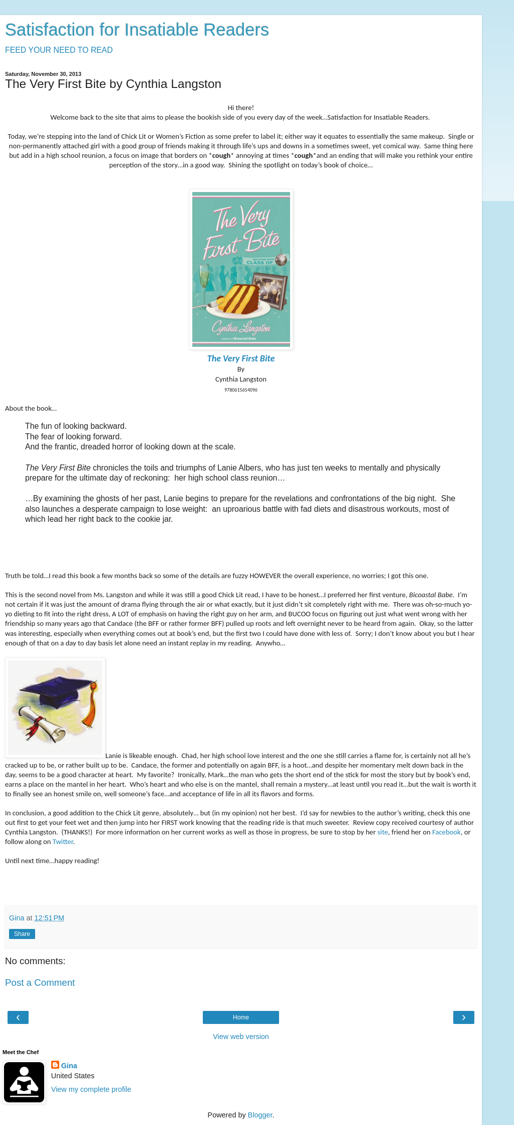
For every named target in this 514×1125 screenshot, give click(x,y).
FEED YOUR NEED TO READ (59, 50)
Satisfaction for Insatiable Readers (137, 29)
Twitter (63, 841)
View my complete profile (91, 1089)
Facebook (446, 831)
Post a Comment (40, 982)
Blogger (260, 1115)
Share (22, 934)
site (382, 831)
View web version (241, 1037)
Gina (69, 1066)
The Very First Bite (241, 358)
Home (241, 1017)
